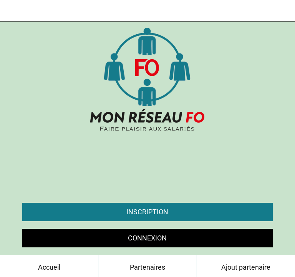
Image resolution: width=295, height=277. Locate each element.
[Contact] (284, 11)
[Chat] (264, 11)
